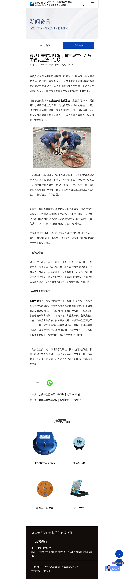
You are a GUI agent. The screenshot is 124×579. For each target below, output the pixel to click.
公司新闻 (45, 45)
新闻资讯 (50, 28)
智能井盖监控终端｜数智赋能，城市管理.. (60, 400)
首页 (39, 28)
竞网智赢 (46, 571)
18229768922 (44, 548)
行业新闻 (63, 28)
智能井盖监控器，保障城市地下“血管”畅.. (60, 394)
